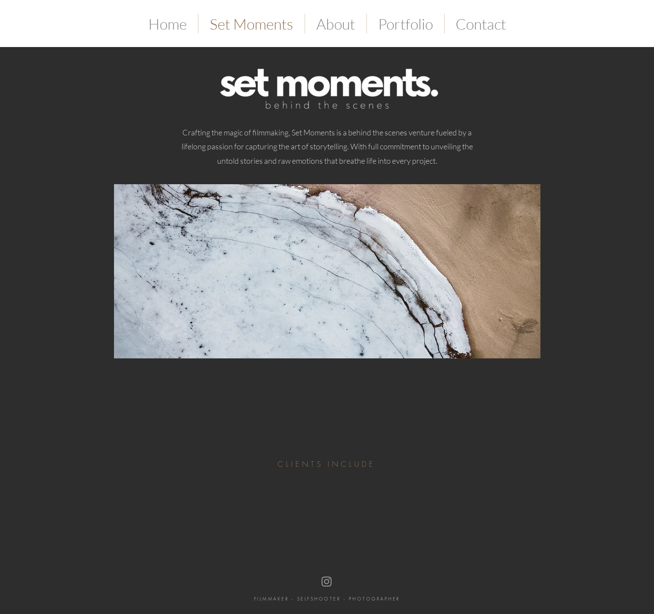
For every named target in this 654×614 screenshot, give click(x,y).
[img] (163, 492)
